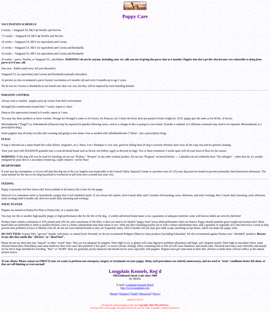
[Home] (114, 293)
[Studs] (134, 293)
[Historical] (145, 293)
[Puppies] (124, 293)
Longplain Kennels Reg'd (140, 284)
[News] (156, 293)
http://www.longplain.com (135, 287)
